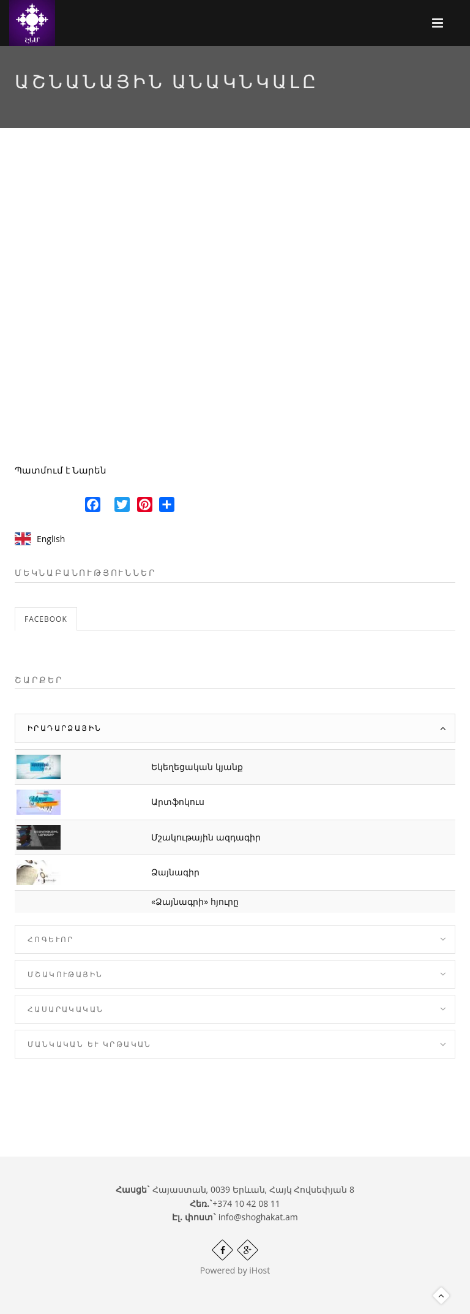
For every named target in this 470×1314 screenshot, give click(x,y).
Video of (235, 306)
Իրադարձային (65, 728)
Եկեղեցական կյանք (197, 766)
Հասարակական (65, 1009)
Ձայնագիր (175, 872)
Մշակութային (65, 974)
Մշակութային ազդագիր (206, 837)
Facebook (45, 619)
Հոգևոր (51, 939)
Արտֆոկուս (177, 801)
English (51, 539)
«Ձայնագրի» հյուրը (195, 901)
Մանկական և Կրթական (90, 1044)
